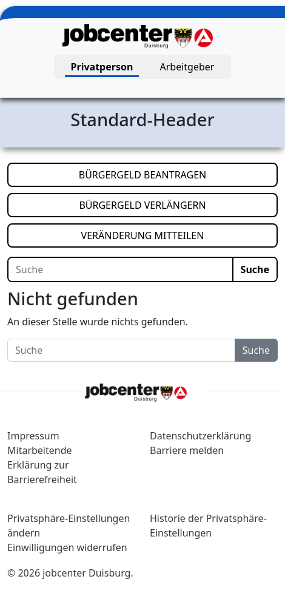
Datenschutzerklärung (200, 435)
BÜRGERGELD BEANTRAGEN (178, 174)
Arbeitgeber (187, 66)
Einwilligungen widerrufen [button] (67, 547)
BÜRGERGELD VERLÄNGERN (178, 204)
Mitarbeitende (39, 450)
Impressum (33, 435)
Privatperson (102, 66)
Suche (255, 269)
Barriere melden (187, 450)
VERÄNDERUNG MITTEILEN (179, 235)
